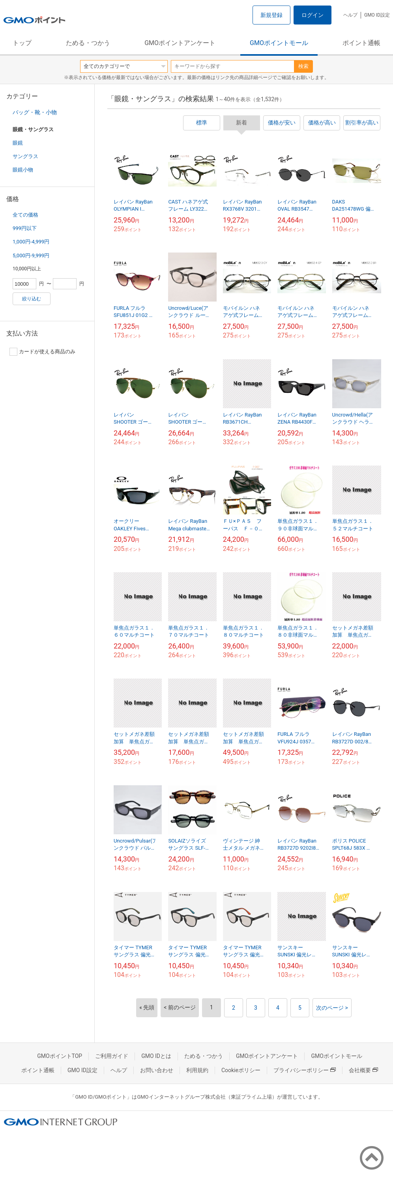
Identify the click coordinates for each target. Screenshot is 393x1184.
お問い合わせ (156, 1070)
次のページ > (332, 1008)
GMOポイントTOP (59, 1056)
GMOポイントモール (279, 43)
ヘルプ (350, 15)
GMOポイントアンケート (179, 43)
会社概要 (363, 1070)
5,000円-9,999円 (31, 255)
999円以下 (25, 228)
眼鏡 (18, 143)
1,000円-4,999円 (31, 242)
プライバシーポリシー (304, 1070)
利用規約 (197, 1070)
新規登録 (271, 15)
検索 (303, 66)
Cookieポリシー (240, 1070)
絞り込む (31, 299)
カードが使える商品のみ (42, 352)
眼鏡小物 (23, 170)
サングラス (25, 156)
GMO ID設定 (377, 15)
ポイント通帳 (361, 43)
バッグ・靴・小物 (35, 112)
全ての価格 (25, 215)
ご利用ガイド (111, 1056)
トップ (22, 43)
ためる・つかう (88, 43)
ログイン (312, 15)
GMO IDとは (156, 1056)
